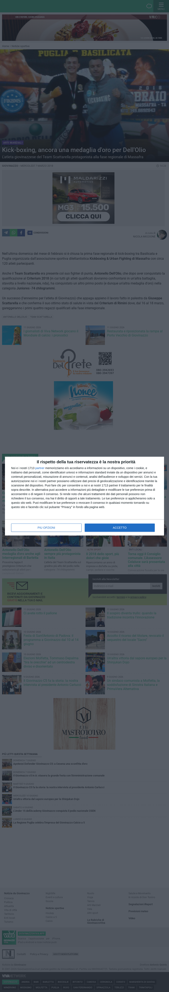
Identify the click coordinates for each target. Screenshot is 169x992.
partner (39, 468)
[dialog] (84, 496)
